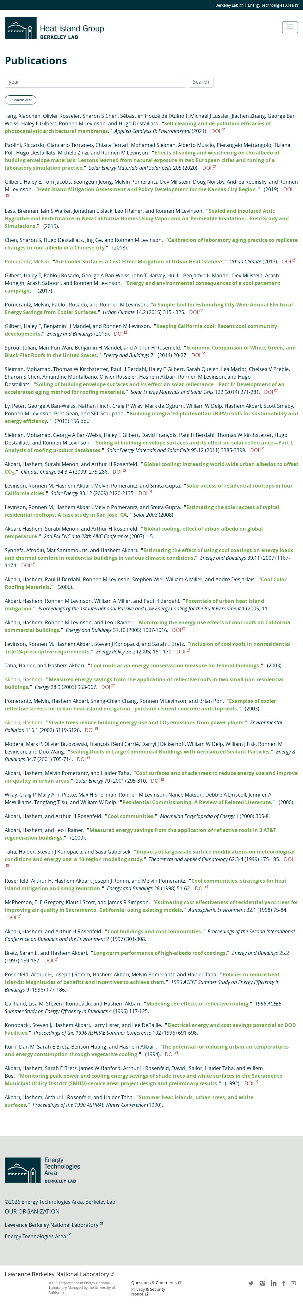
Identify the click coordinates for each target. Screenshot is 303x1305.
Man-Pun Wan (55, 347)
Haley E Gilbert (38, 123)
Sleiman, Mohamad (28, 369)
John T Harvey (148, 275)
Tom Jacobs (57, 181)
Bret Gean (66, 413)
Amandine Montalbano (69, 376)
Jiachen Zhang (248, 115)
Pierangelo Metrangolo (244, 145)
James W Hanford (100, 1068)
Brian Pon (211, 700)
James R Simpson (128, 902)
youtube (294, 1285)
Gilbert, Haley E (23, 181)
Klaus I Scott (80, 902)
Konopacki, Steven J (28, 1025)
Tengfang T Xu (50, 802)
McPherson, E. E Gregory (34, 902)
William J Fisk (241, 744)
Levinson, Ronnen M (29, 485)
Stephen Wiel (148, 579)
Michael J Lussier (209, 115)
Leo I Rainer (129, 210)
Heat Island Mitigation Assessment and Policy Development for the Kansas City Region (147, 189)
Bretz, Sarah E (21, 952)
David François (158, 435)
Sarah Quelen (202, 369)
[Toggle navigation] (290, 27)
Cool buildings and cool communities (154, 931)
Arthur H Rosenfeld (157, 347)
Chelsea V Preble (269, 369)
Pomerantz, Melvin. (27, 261)
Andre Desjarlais (235, 579)
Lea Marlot (233, 369)
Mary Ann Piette (57, 794)
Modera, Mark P (23, 744)
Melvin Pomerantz (136, 181)
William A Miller (184, 579)
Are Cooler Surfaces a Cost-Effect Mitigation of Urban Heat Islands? (139, 261)
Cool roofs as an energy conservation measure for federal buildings (174, 665)
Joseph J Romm (111, 880)
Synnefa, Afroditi (24, 550)
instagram (262, 1285)
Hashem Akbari (157, 376)
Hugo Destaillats (138, 123)
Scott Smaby (278, 405)
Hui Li (174, 275)
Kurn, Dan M (19, 1046)
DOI (218, 131)
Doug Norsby (208, 181)
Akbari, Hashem (23, 464)
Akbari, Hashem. (24, 679)
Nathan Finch (94, 405)
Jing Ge (93, 239)
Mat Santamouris (67, 550)
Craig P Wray (127, 405)
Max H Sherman (97, 794)
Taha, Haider (20, 665)
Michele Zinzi (73, 152)
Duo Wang (51, 751)
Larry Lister (105, 1025)
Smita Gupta (165, 485)
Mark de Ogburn (164, 405)
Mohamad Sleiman (153, 145)
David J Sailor (186, 1068)
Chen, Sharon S (23, 239)
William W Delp (204, 405)
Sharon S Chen (100, 115)
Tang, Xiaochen (22, 115)
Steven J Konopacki (116, 643)
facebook (284, 1285)
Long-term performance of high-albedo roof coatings (159, 952)
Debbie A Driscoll (225, 794)
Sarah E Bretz (168, 643)
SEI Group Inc (107, 413)
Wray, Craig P (20, 794)
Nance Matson (185, 794)
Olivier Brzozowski (65, 744)
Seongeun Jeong (92, 181)
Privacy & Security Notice (148, 1291)
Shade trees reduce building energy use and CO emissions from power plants (146, 722)
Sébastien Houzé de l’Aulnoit (154, 115)
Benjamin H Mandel (206, 275)
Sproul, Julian (20, 347)
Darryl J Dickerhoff (163, 744)
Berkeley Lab (229, 5)
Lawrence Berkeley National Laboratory (54, 1224)
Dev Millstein (175, 181)
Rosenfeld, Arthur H (28, 880)
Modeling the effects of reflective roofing (197, 1003)
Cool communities (130, 816)
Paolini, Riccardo (24, 145)
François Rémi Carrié (114, 744)
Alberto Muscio (196, 145)
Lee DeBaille (146, 1025)
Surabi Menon (61, 464)
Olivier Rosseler (61, 115)
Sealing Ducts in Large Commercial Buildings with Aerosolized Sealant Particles (169, 751)
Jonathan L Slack (93, 210)
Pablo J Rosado (61, 275)
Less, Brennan (21, 210)
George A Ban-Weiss (106, 275)
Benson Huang (88, 1046)
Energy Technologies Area (273, 5)
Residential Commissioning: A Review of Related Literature (196, 802)
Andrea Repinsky (246, 181)
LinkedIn (273, 1285)
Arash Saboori (44, 283)
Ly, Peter (15, 405)
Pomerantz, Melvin (27, 304)
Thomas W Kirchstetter (80, 369)
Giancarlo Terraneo (70, 145)
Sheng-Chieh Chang (113, 700)
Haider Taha (115, 773)
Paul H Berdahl (128, 369)
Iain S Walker (56, 210)
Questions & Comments (156, 1282)
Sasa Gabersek (112, 851)
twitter (251, 1285)
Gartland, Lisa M (24, 1003)
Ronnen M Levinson (82, 123)
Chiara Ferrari (112, 145)
